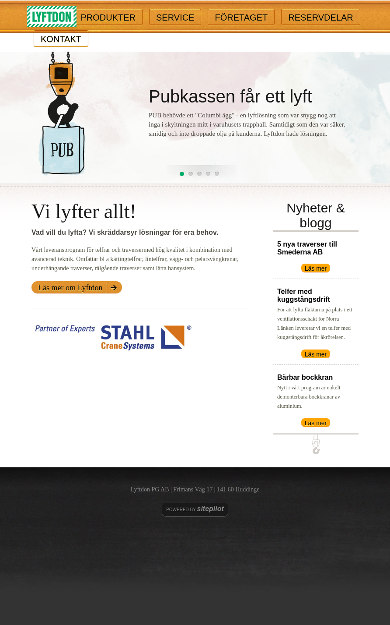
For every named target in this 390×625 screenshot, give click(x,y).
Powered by (195, 508)
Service (175, 17)
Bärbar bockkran (305, 377)
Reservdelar (320, 17)
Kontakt (61, 39)
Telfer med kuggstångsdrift (303, 295)
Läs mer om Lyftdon (70, 287)
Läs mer (316, 268)
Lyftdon (52, 17)
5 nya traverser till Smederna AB (307, 248)
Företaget (241, 17)
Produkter (108, 17)
